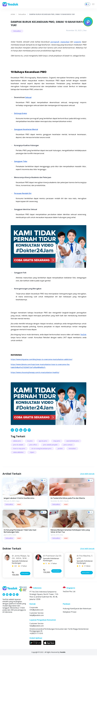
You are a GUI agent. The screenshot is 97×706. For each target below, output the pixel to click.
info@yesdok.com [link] (36, 660)
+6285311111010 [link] (36, 684)
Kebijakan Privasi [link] (69, 662)
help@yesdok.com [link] (37, 666)
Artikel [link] (13, 14)
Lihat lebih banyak (87, 524)
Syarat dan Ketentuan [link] (82, 659)
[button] (25, 544)
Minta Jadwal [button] (87, 623)
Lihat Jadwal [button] (25, 624)
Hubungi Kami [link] (68, 659)
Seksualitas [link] (22, 14)
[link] (12, 480)
